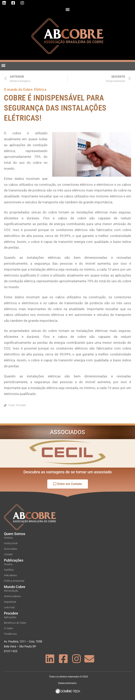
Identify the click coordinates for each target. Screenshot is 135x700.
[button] (67, 9)
